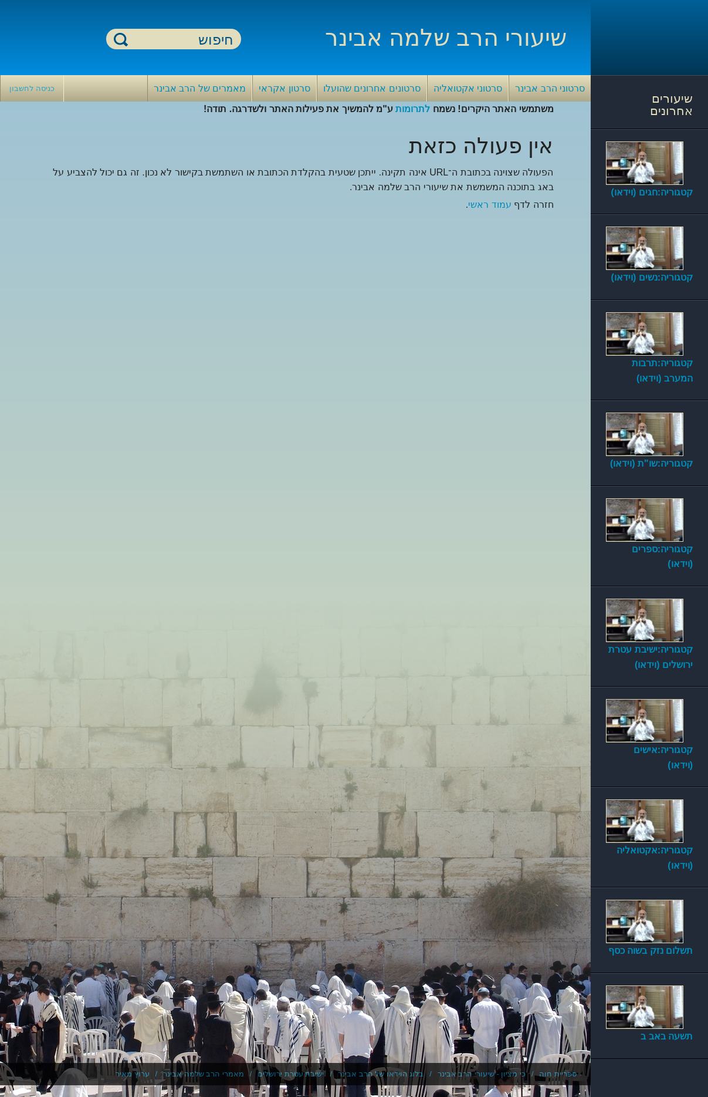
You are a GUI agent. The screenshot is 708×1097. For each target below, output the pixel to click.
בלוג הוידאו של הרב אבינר (381, 1073)
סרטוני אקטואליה (467, 88)
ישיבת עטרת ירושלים (291, 1073)
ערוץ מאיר (133, 1073)
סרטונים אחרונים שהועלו (372, 88)
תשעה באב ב (667, 1036)
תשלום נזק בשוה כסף (650, 951)
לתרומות (412, 109)
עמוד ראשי (489, 205)
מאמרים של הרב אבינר (200, 88)
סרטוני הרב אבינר (550, 88)
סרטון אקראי (284, 88)
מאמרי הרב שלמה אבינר (203, 1073)
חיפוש (121, 39)
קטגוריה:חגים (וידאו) (652, 192)
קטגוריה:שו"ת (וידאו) (651, 463)
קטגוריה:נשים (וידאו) (652, 277)
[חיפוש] (180, 40)
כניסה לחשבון (32, 88)
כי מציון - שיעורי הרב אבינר (482, 1073)
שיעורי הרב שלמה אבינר (446, 37)
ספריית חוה (558, 1073)
